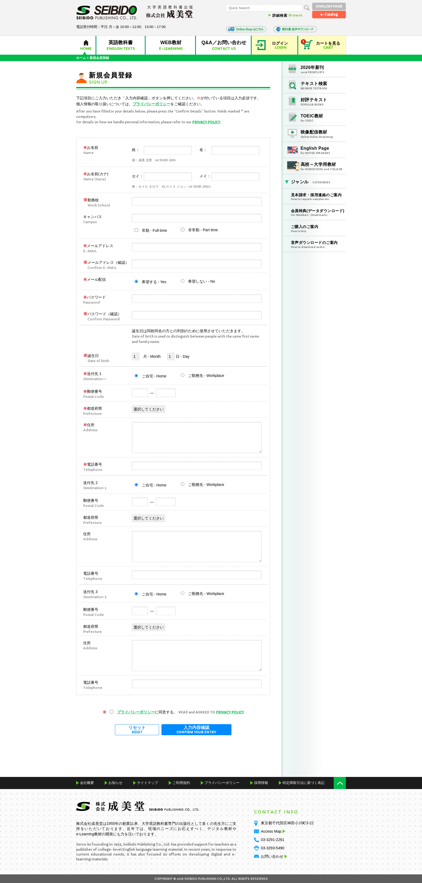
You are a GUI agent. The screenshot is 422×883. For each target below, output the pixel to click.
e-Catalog (329, 14)
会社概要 (87, 783)
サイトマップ (147, 783)
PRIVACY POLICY (206, 122)
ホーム (81, 58)
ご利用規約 (181, 783)
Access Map (272, 831)
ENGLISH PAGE (329, 6)
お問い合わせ (272, 856)
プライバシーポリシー (151, 104)
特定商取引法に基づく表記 (304, 783)
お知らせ (115, 783)
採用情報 (261, 783)
